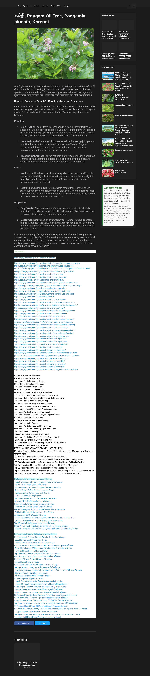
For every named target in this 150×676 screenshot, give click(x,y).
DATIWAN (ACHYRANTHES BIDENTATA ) (122, 97)
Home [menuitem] (36, 6)
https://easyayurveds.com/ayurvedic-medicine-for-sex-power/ (47, 322)
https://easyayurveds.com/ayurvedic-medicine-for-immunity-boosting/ (51, 285)
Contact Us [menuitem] (55, 6)
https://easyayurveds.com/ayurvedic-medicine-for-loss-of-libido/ (41, 328)
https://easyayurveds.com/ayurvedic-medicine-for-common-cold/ (41, 314)
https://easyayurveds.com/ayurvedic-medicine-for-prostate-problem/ (49, 305)
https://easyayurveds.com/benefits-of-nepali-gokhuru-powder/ (40, 288)
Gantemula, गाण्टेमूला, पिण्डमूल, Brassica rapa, (125, 56)
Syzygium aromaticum (124, 150)
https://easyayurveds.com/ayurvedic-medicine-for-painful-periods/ (41, 336)
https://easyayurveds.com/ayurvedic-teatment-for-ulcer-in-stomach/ (51, 356)
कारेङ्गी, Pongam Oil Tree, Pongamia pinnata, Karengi (27, 664)
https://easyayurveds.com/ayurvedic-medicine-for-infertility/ (39, 280)
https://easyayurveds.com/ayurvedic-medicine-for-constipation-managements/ (47, 263)
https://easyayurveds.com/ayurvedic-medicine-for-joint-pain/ (39, 308)
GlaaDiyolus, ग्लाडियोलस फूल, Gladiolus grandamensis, (125, 35)
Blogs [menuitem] (66, 6)
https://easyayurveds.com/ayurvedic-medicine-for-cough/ (38, 347)
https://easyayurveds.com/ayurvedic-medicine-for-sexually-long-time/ (45, 271)
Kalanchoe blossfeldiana (120, 171)
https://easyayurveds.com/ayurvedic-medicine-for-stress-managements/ (44, 311)
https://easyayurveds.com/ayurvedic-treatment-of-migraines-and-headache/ (46, 369)
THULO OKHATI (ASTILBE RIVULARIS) (124, 161)
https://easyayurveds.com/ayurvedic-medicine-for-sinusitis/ (40, 316)
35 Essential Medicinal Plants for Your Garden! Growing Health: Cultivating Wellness (124, 130)
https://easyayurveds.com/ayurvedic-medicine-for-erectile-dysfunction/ (43, 333)
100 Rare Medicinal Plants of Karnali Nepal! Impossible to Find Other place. (123, 76)
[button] (129, 6)
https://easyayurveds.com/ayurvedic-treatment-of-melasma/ (39, 367)
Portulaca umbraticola (124, 115)
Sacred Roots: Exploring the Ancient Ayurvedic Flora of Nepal (109, 35)
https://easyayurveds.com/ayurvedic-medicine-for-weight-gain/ (40, 342)
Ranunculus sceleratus (124, 105)
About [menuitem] (45, 6)
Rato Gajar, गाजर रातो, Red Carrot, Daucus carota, (108, 56)
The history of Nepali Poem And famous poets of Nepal (37, 617)
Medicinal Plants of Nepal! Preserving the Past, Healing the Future (123, 87)
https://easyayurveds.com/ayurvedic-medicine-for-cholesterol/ (41, 344)
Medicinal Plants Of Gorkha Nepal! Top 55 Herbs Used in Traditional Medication (124, 142)
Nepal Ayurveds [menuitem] (24, 6)
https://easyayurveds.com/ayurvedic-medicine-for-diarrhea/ (34, 258)
